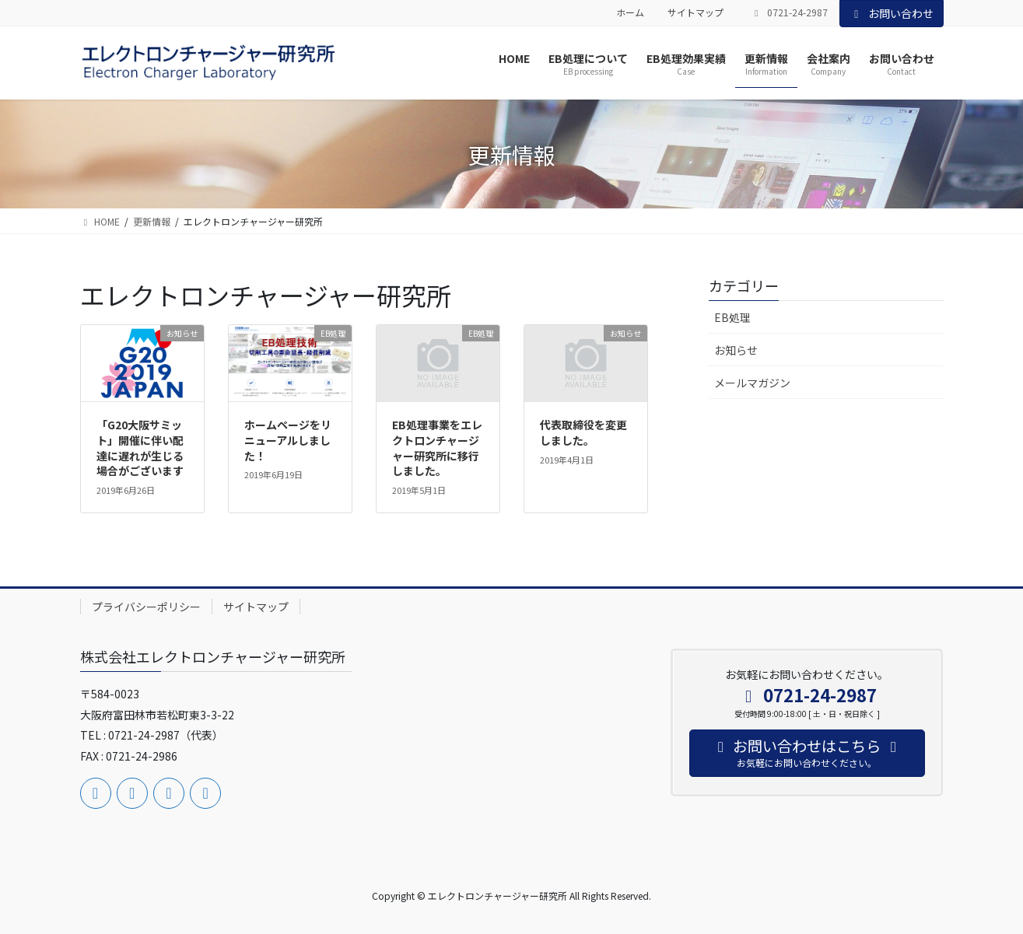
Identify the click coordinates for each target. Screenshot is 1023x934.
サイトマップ (695, 12)
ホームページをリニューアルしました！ (287, 440)
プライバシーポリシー (146, 606)
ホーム (630, 12)
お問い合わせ (892, 13)
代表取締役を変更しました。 (583, 432)
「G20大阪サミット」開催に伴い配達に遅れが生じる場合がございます (140, 447)
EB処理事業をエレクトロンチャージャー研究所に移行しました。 (437, 447)
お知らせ (736, 350)
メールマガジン (752, 382)
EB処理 (732, 317)
